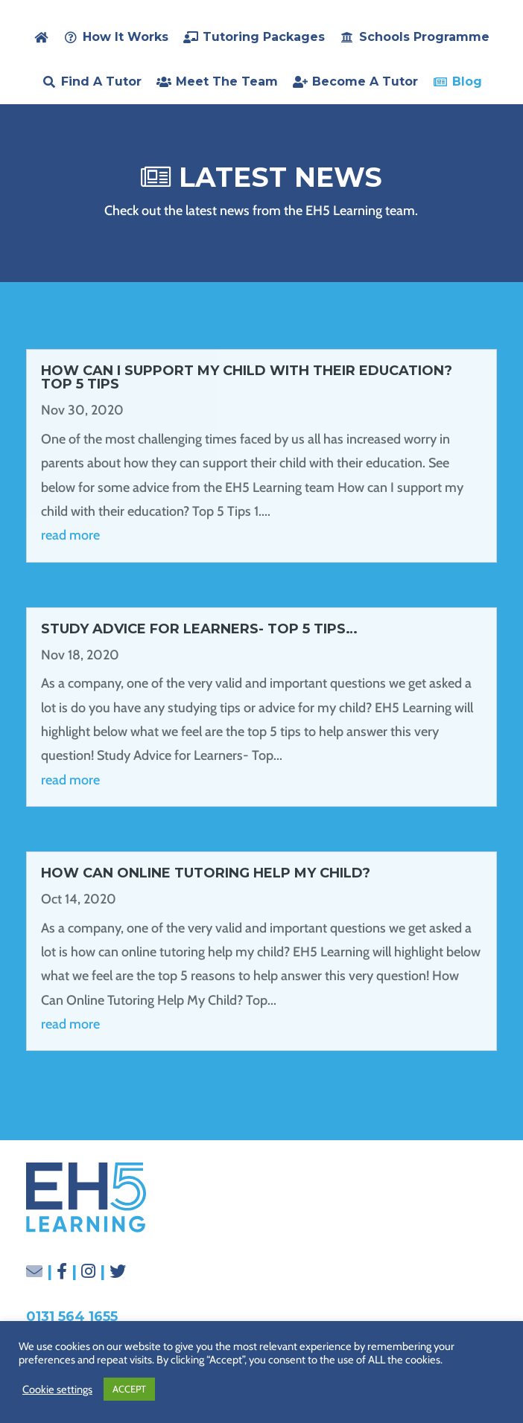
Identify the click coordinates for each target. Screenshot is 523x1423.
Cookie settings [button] (57, 1389)
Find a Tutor (101, 81)
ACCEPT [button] (129, 1389)
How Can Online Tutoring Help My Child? (205, 873)
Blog (467, 81)
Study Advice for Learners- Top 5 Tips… (199, 629)
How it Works (125, 37)
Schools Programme (424, 37)
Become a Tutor (365, 81)
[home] (41, 37)
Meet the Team (227, 81)
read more (70, 535)
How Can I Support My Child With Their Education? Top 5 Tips (246, 377)
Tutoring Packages (264, 37)
